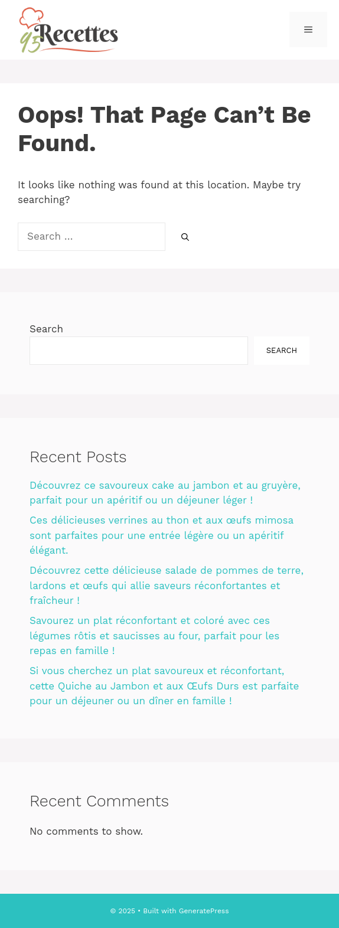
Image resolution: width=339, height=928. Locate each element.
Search (46, 329)
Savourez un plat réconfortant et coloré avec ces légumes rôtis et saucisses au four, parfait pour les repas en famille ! (154, 635)
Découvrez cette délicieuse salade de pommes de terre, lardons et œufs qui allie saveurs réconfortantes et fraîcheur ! (167, 585)
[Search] (185, 237)
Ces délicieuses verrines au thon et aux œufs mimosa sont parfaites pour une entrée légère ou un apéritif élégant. (162, 535)
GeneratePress (204, 911)
